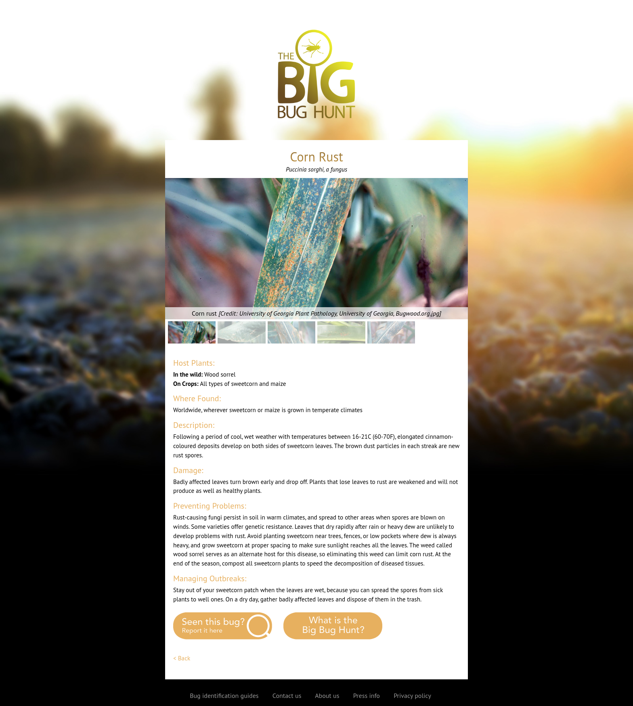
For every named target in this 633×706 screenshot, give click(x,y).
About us (327, 695)
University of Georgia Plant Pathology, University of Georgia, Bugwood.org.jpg (339, 313)
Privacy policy (412, 695)
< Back (181, 658)
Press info (366, 695)
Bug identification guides (224, 695)
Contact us (287, 695)
